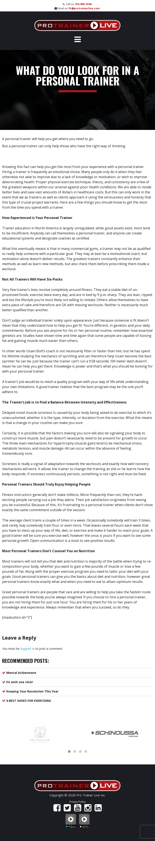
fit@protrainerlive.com (84, 8)
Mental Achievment (21, 673)
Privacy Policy (77, 802)
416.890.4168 (83, 4)
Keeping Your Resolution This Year (32, 691)
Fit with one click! (19, 682)
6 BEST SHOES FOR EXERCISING (28, 701)
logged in (27, 649)
